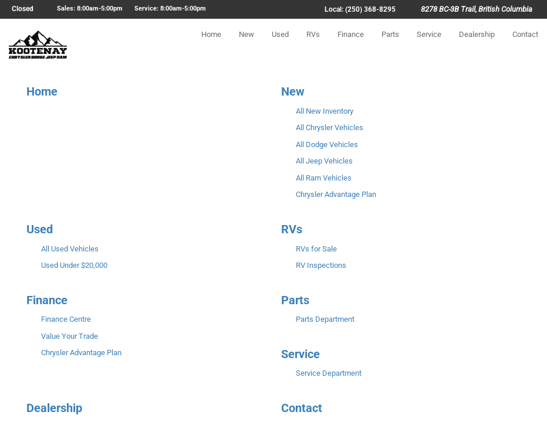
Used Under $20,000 (74, 265)
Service (429, 44)
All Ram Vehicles (324, 177)
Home (211, 44)
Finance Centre (66, 319)
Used (280, 44)
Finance (350, 44)
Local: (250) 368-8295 (360, 9)
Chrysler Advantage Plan (336, 194)
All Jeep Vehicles (324, 160)
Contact (525, 44)
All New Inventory (324, 111)
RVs (313, 44)
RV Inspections (321, 265)
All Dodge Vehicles (327, 144)
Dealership (477, 44)
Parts (390, 44)
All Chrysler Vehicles (329, 127)
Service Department (329, 373)
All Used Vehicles (70, 248)
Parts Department (325, 319)
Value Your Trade (69, 336)
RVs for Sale (316, 248)
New (246, 44)
